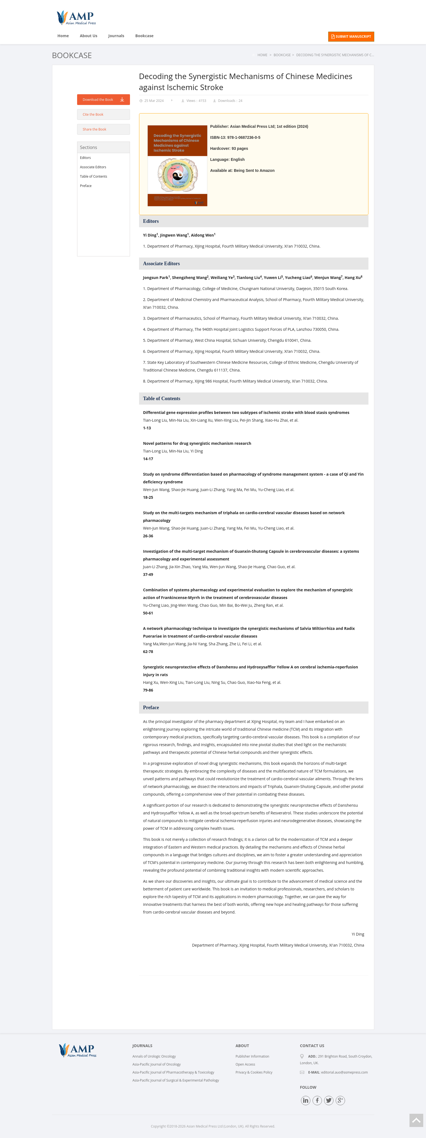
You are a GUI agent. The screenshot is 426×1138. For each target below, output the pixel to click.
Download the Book (103, 99)
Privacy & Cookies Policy (253, 1072)
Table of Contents (93, 176)
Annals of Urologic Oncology (154, 1056)
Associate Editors (93, 167)
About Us (88, 35)
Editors (85, 157)
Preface (86, 185)
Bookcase (144, 35)
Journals (116, 35)
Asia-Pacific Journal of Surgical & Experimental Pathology (175, 1080)
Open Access (245, 1064)
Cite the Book (93, 114)
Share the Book (94, 129)
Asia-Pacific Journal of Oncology (156, 1064)
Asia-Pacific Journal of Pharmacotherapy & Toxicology (173, 1072)
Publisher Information (252, 1056)
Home (63, 35)
